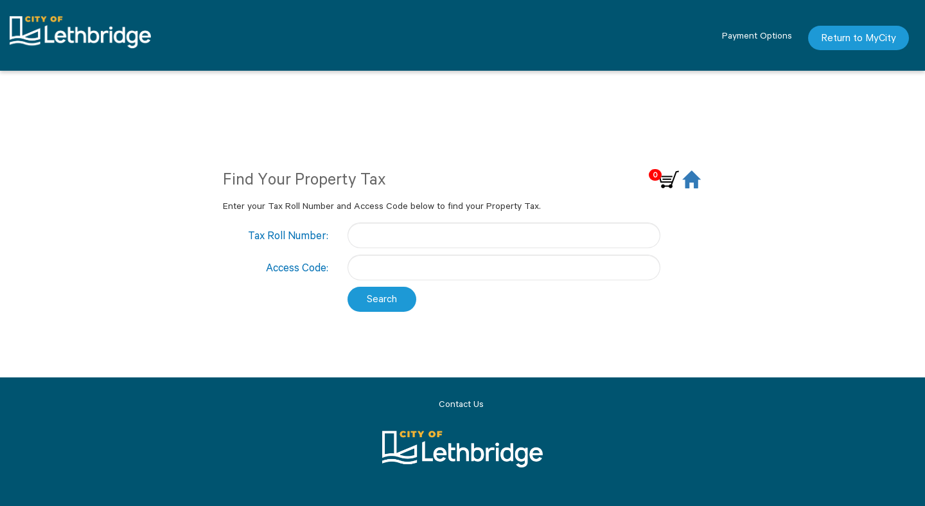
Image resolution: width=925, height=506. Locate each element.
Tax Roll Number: (288, 235)
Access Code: (297, 267)
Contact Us (461, 404)
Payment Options (757, 35)
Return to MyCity (858, 37)
